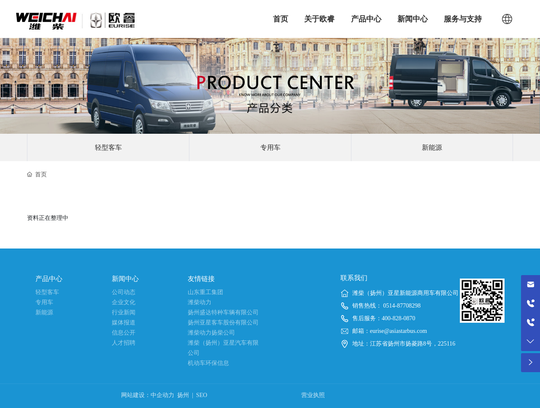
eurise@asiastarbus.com (398, 331)
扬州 (183, 395)
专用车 (270, 147)
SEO (201, 395)
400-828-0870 (398, 318)
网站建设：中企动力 (147, 395)
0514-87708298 (401, 306)
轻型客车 (108, 147)
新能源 (432, 147)
